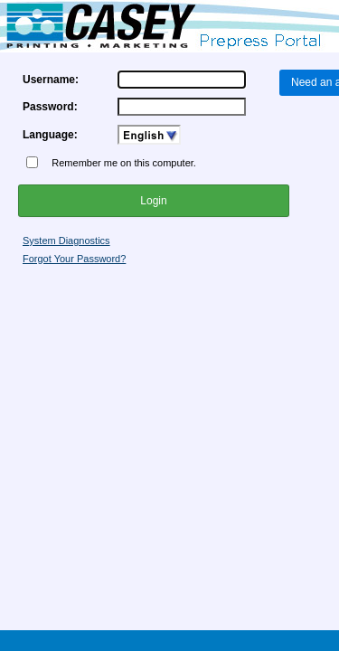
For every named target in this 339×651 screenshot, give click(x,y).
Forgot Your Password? (74, 258)
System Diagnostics (66, 240)
